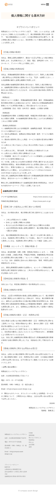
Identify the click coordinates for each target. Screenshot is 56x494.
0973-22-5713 (13, 442)
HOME (31, 433)
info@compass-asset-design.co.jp (19, 389)
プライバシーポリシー (12, 465)
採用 (30, 447)
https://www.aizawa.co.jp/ (43, 197)
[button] (43, 4)
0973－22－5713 (12, 380)
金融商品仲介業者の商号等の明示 (15, 476)
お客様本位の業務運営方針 (13, 469)
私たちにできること (35, 437)
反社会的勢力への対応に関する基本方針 (16, 473)
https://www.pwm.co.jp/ (42, 201)
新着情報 (31, 435)
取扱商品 (31, 440)
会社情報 (31, 444)
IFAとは (31, 442)
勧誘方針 (7, 467)
